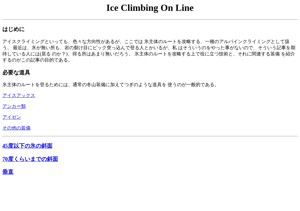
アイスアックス (18, 95)
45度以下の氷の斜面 (27, 146)
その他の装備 (16, 127)
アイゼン (11, 117)
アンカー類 (14, 106)
